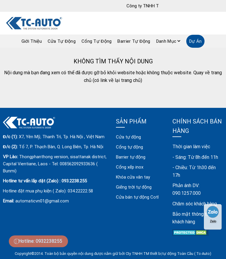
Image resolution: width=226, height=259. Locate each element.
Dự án (195, 41)
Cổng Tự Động (97, 41)
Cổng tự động (129, 147)
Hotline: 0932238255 (40, 241)
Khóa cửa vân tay (133, 177)
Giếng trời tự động (134, 187)
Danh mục (168, 41)
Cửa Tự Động (62, 41)
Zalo (213, 214)
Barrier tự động (130, 157)
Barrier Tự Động (133, 41)
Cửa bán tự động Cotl (137, 197)
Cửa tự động (128, 137)
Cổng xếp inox (129, 167)
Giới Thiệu (31, 41)
